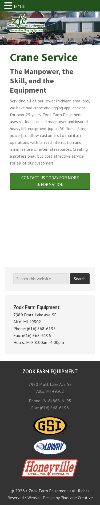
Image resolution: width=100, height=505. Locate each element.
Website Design (41, 497)
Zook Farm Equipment (33, 26)
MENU (19, 6)
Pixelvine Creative (77, 497)
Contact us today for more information (50, 181)
